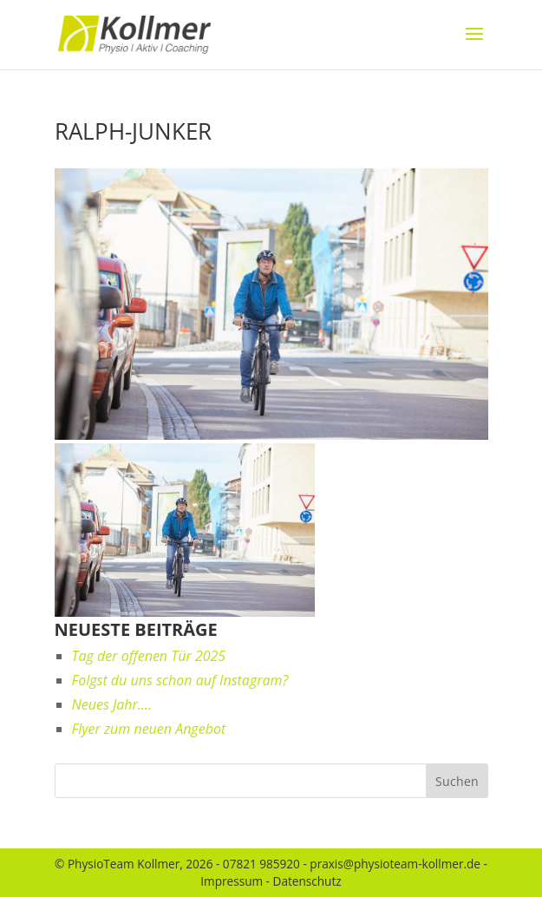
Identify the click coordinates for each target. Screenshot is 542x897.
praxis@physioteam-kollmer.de (395, 863)
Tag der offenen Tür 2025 (149, 655)
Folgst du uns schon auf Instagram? (180, 680)
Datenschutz (307, 881)
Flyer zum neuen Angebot (149, 728)
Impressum (231, 881)
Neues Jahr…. (112, 704)
